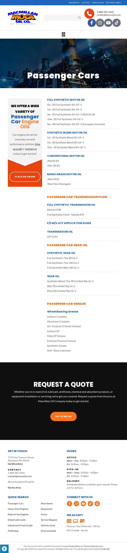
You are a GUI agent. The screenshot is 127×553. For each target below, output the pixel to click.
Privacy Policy (74, 546)
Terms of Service (91, 546)
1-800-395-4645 (105, 12)
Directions (98, 2)
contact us (31, 148)
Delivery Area (113, 2)
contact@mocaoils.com (109, 14)
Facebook (74, 2)
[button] (63, 416)
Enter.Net (105, 549)
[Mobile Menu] (63, 34)
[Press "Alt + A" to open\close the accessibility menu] (4, 548)
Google (86, 2)
